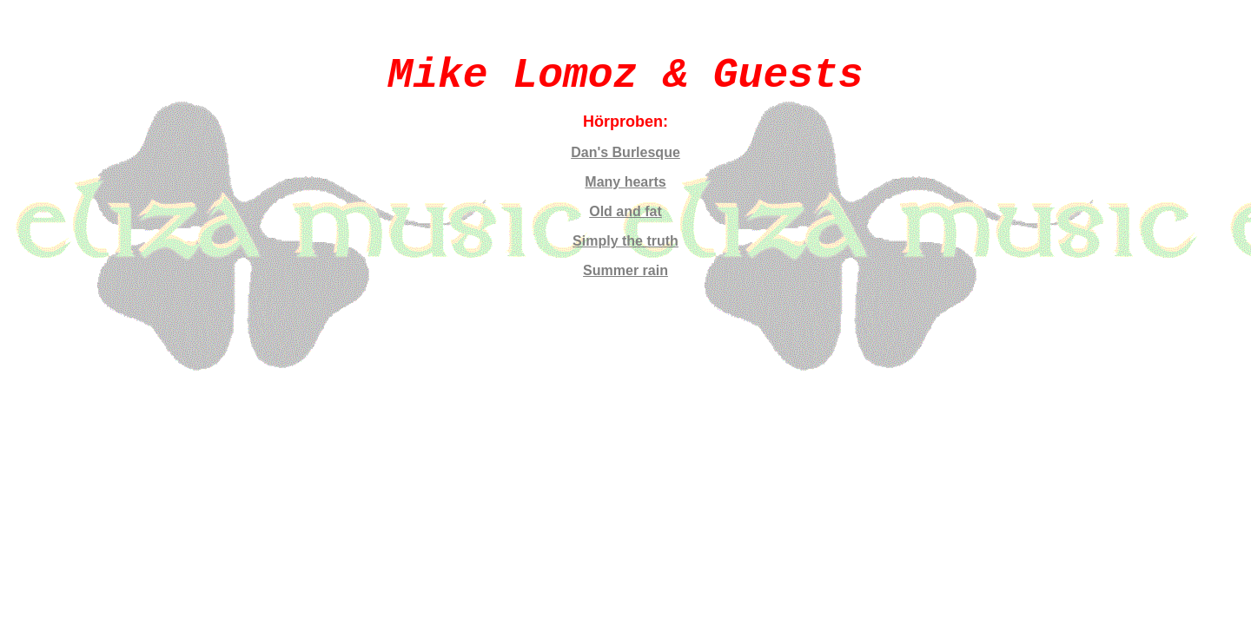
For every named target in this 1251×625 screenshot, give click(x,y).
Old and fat (625, 211)
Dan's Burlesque (625, 152)
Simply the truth (625, 241)
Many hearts (625, 181)
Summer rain (625, 270)
